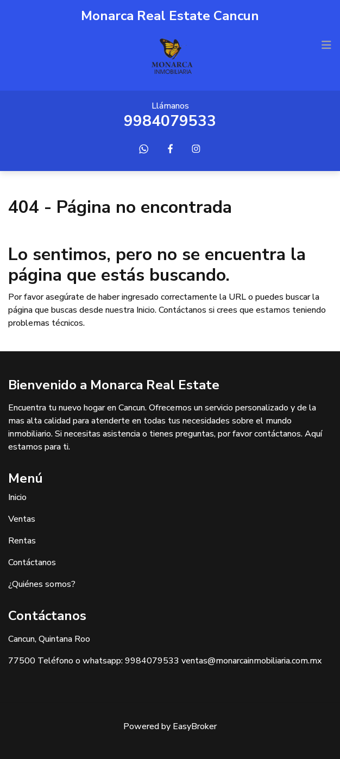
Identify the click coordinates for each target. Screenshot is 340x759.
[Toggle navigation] (326, 45)
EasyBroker (195, 726)
